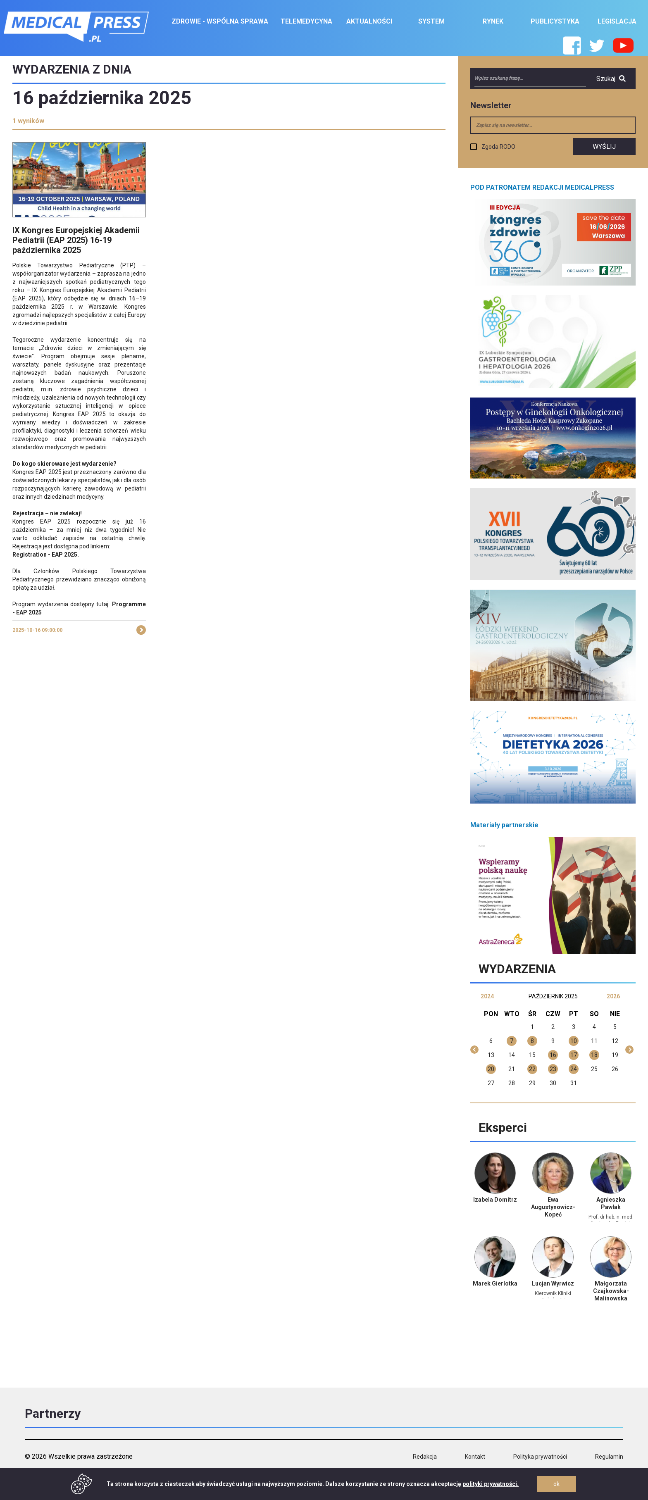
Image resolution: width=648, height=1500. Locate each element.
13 (491, 1055)
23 (553, 1069)
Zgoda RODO (498, 146)
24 (573, 1069)
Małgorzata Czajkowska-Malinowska (611, 1291)
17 (573, 1055)
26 (615, 1069)
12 (615, 1041)
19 (615, 1055)
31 (573, 1083)
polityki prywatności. (490, 1484)
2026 (613, 996)
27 (491, 1083)
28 (511, 1083)
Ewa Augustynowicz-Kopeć (553, 1207)
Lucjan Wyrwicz (553, 1283)
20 (491, 1069)
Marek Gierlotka (495, 1283)
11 (594, 1041)
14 (511, 1055)
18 (594, 1055)
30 (553, 1083)
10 (573, 1041)
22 (532, 1069)
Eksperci (503, 1127)
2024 (487, 996)
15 (532, 1055)
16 (553, 1055)
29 (532, 1083)
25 (594, 1069)
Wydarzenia (517, 969)
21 (511, 1069)
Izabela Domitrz (495, 1199)
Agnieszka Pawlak (610, 1203)
